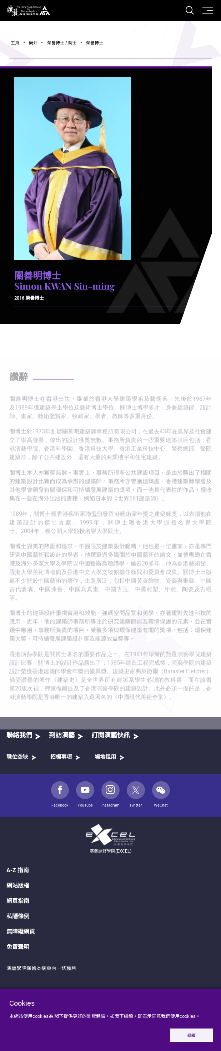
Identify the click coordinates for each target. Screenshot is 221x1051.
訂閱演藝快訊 (110, 735)
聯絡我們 (19, 735)
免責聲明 (17, 947)
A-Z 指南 (17, 870)
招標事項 (61, 757)
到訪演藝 (62, 735)
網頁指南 (17, 901)
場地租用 (105, 757)
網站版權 (17, 885)
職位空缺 (17, 757)
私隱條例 (17, 916)
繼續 (191, 1035)
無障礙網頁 (20, 931)
